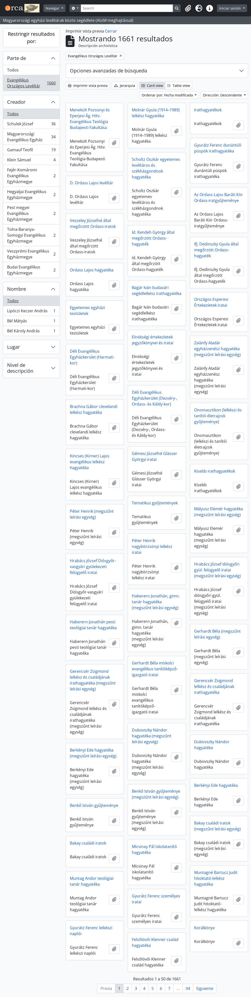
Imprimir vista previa (88, 85)
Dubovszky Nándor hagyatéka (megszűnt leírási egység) (151, 735)
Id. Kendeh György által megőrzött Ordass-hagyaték (153, 238)
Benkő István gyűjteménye (94, 805)
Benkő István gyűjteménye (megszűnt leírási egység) (156, 794)
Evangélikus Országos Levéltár (31, 83)
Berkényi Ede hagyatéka (216, 785)
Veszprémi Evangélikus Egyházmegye (31, 254)
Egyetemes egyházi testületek (87, 310)
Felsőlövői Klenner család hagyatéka (155, 942)
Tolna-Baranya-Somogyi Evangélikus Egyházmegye (31, 235)
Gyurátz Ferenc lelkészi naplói (91, 930)
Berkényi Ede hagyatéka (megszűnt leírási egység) (93, 753)
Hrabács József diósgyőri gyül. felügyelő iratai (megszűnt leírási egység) (217, 570)
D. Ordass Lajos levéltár (91, 182)
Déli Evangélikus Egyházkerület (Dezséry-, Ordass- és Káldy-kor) (154, 398)
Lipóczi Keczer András (31, 312)
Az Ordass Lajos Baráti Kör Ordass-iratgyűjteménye (218, 197)
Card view (152, 85)
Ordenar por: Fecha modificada (168, 95)
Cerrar (111, 31)
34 (188, 988)
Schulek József (31, 125)
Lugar (13, 347)
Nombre (16, 289)
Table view (178, 85)
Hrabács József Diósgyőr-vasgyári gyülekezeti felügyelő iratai (93, 566)
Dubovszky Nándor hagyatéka (211, 744)
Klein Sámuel (31, 161)
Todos (13, 70)
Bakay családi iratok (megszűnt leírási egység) (217, 826)
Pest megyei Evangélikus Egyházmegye (31, 213)
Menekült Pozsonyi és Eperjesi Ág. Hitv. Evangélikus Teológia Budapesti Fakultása (90, 118)
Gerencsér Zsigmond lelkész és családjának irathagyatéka (214, 686)
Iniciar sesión (230, 8)
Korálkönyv (204, 927)
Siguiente (204, 988)
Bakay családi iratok (88, 843)
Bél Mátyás (31, 322)
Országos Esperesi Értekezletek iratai (211, 302)
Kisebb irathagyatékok (214, 471)
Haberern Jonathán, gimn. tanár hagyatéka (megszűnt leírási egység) (156, 601)
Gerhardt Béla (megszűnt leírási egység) (217, 634)
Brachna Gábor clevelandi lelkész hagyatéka (93, 409)
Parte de (16, 58)
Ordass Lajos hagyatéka (91, 270)
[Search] (127, 8)
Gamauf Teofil (31, 151)
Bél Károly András (31, 332)
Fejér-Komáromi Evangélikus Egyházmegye (31, 175)
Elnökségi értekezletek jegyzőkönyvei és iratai (152, 340)
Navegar (53, 8)
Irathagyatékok (208, 110)
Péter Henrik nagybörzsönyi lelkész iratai (152, 546)
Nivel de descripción (20, 368)
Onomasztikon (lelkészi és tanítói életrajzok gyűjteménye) (218, 415)
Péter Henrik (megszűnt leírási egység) (92, 514)
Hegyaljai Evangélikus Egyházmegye (31, 194)
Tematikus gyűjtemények (155, 503)
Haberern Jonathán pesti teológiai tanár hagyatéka (93, 624)
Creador (16, 102)
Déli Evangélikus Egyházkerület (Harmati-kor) (92, 357)
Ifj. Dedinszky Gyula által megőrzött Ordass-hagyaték (216, 249)
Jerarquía (124, 85)
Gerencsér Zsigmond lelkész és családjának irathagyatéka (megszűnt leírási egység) (93, 680)
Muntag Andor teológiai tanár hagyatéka (91, 881)
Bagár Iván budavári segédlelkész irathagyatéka (156, 290)
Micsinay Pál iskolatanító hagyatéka (154, 849)
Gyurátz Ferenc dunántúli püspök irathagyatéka (217, 148)
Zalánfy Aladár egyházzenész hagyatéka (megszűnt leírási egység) (217, 348)
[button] (188, 8)
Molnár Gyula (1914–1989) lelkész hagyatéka (156, 112)
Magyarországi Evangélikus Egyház (31, 136)
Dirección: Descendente (223, 95)
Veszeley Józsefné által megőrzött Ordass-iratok (93, 223)
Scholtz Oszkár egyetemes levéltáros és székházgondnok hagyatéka (156, 168)
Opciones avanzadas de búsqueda (108, 70)
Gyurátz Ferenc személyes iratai (156, 898)
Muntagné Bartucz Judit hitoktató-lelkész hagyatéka (216, 878)
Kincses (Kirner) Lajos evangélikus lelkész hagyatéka (89, 461)
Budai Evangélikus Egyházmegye (31, 270)
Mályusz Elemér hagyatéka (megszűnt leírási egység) (218, 511)
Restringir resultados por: (31, 38)
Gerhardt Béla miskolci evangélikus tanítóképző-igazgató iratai (155, 668)
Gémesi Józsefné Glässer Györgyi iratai (154, 456)
